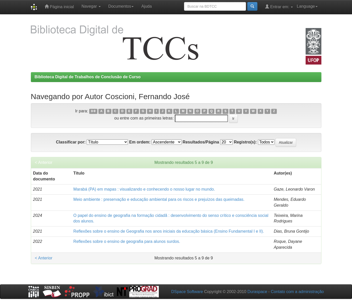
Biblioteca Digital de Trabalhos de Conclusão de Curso (88, 77)
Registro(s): (245, 142)
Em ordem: (140, 142)
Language (307, 6)
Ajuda (146, 6)
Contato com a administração (297, 291)
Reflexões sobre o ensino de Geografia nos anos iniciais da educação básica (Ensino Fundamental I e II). (168, 231)
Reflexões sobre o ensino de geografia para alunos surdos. (126, 241)
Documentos (121, 6)
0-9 (93, 111)
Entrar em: (279, 6)
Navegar (91, 6)
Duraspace (257, 291)
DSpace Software (187, 291)
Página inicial (59, 6)
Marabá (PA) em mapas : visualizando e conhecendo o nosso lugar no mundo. (144, 189)
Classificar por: (70, 142)
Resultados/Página (200, 142)
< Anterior (44, 162)
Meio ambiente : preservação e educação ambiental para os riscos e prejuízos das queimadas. (158, 199)
